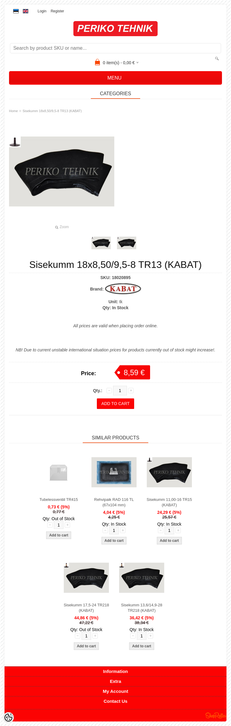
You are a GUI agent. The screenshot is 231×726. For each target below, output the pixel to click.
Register (57, 11)
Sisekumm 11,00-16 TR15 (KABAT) (169, 502)
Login (42, 11)
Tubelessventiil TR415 (58, 499)
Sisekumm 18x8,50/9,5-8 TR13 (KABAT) (52, 111)
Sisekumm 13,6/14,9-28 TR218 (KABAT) (141, 608)
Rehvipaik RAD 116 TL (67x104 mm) (114, 502)
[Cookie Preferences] (8, 717)
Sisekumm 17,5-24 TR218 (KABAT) (86, 608)
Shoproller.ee (215, 715)
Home (13, 111)
